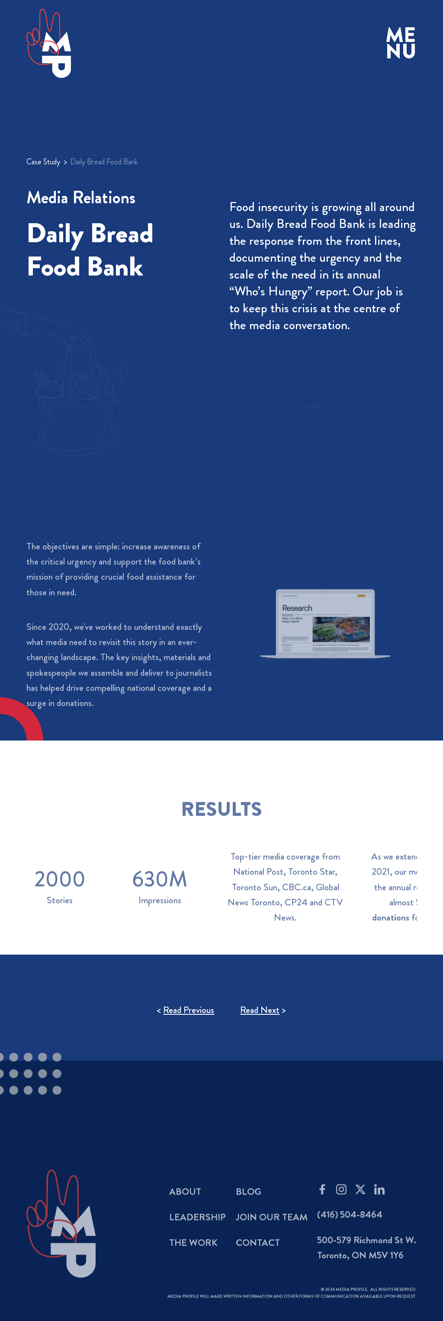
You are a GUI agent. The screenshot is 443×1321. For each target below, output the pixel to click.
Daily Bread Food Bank (104, 161)
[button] (401, 43)
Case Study (43, 161)
